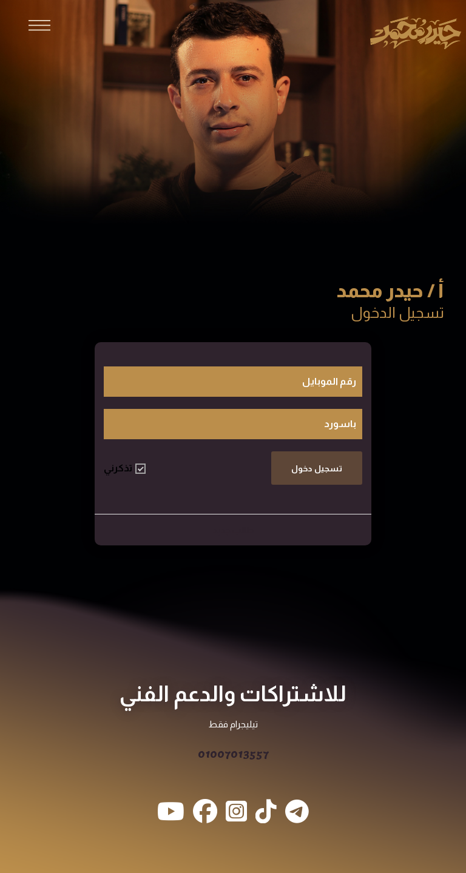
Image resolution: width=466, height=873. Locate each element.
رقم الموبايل (329, 381)
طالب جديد (233, 530)
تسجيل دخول (316, 468)
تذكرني (125, 468)
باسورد (340, 424)
